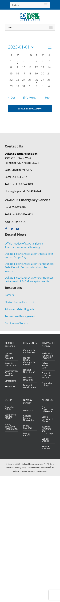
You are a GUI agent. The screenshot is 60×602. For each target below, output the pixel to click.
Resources (10, 386)
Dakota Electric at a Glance (47, 419)
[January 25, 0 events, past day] (30, 81)
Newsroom (28, 410)
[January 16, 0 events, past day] (17, 75)
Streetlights (10, 381)
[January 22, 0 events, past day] (11, 81)
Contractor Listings (47, 384)
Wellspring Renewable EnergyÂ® (47, 355)
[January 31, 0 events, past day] (23, 87)
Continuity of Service (16, 323)
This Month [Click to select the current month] (30, 97)
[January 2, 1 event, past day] (17, 62)
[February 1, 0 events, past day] (30, 87)
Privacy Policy (20, 467)
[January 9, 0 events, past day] (17, 68)
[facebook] (6, 229)
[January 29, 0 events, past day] (11, 87)
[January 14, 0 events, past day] (49, 68)
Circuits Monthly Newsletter (28, 418)
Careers (9, 295)
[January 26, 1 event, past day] (36, 81)
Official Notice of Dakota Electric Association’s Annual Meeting (24, 245)
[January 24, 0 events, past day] (23, 81)
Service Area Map (46, 447)
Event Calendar (27, 427)
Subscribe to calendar (30, 108)
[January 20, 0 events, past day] (43, 75)
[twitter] (12, 229)
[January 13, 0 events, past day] (43, 68)
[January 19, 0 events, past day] (36, 75)
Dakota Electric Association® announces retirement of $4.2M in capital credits (29, 279)
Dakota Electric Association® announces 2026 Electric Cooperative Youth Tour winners (29, 267)
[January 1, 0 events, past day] (11, 62)
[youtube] (17, 229)
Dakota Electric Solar (45, 365)
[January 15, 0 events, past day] (11, 75)
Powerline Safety (10, 408)
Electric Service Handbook (19, 302)
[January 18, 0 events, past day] (30, 75)
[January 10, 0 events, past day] (23, 68)
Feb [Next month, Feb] (47, 97)
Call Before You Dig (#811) (10, 417)
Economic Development (29, 386)
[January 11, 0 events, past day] (30, 68)
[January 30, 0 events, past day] (17, 87)
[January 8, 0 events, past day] (11, 68)
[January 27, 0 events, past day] (43, 81)
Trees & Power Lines (11, 364)
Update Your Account (9, 355)
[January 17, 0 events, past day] (23, 75)
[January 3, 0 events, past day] (23, 62)
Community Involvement (29, 351)
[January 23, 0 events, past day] (17, 81)
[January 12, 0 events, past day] (36, 68)
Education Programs (28, 378)
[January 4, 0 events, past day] (30, 62)
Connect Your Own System (47, 375)
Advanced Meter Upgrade (19, 309)
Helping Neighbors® (29, 371)
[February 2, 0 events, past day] (36, 87)
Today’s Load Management (20, 316)
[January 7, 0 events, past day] (49, 62)
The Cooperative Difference (48, 409)
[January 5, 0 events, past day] (36, 62)
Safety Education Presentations (11, 427)
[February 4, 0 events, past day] (49, 87)
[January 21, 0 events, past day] (49, 75)
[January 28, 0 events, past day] (49, 81)
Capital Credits (45, 440)
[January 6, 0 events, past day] (43, 62)
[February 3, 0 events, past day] (43, 87)
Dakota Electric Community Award (29, 361)
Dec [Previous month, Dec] (13, 97)
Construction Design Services (11, 373)
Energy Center (26, 434)
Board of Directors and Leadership (47, 430)
